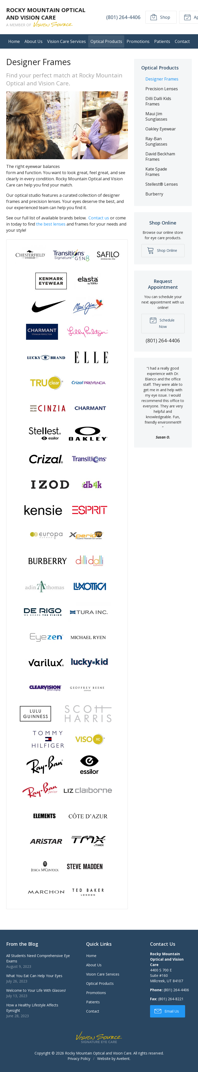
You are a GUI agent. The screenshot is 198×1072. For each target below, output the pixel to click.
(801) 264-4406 (123, 17)
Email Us (166, 1010)
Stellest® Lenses (161, 184)
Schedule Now (162, 322)
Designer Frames (161, 79)
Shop (160, 17)
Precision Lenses (161, 89)
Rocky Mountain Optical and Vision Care (98, 1053)
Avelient (123, 1058)
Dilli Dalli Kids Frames (158, 101)
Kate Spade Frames (156, 171)
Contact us (98, 218)
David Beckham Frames (160, 156)
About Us (33, 41)
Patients (162, 41)
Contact (182, 41)
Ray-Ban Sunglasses (156, 141)
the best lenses (50, 224)
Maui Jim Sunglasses (156, 116)
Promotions (138, 41)
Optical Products (106, 41)
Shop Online (162, 250)
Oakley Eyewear (160, 129)
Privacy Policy (79, 1058)
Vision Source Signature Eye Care (99, 1037)
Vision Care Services (66, 41)
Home (14, 41)
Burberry (154, 194)
